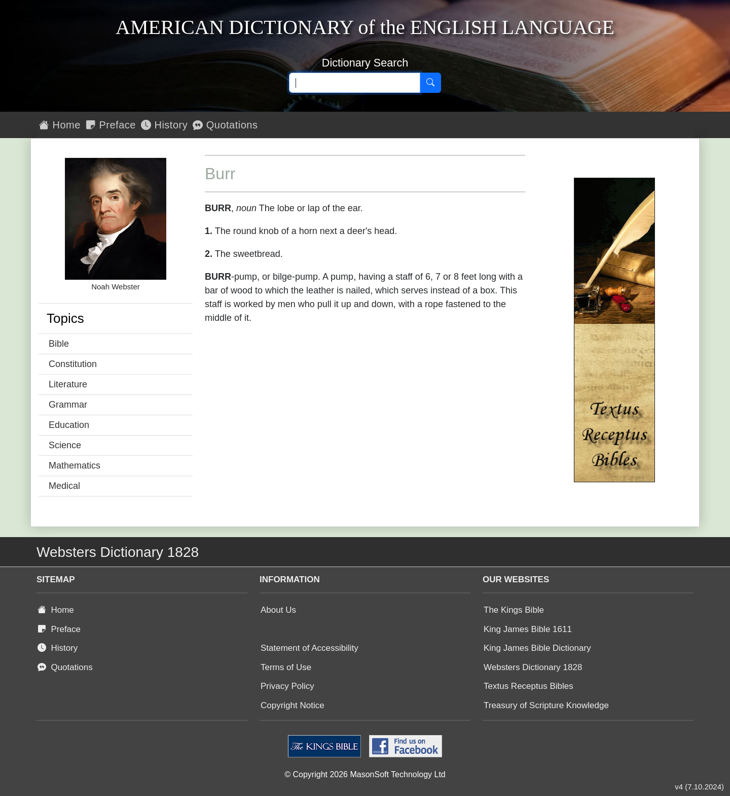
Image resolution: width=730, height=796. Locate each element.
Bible (59, 344)
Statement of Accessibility (309, 648)
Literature (68, 384)
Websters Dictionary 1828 (533, 667)
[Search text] (354, 83)
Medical (64, 486)
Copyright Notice (292, 705)
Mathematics (74, 465)
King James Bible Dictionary (537, 648)
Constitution (73, 364)
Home (60, 124)
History (164, 124)
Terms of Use (286, 667)
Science (65, 445)
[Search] (430, 83)
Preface (111, 124)
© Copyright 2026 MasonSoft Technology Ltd (364, 774)
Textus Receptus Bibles (528, 686)
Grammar (68, 405)
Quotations (225, 124)
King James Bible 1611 (528, 629)
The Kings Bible (514, 610)
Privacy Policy (287, 686)
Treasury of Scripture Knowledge (546, 705)
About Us (278, 610)
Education (69, 425)
